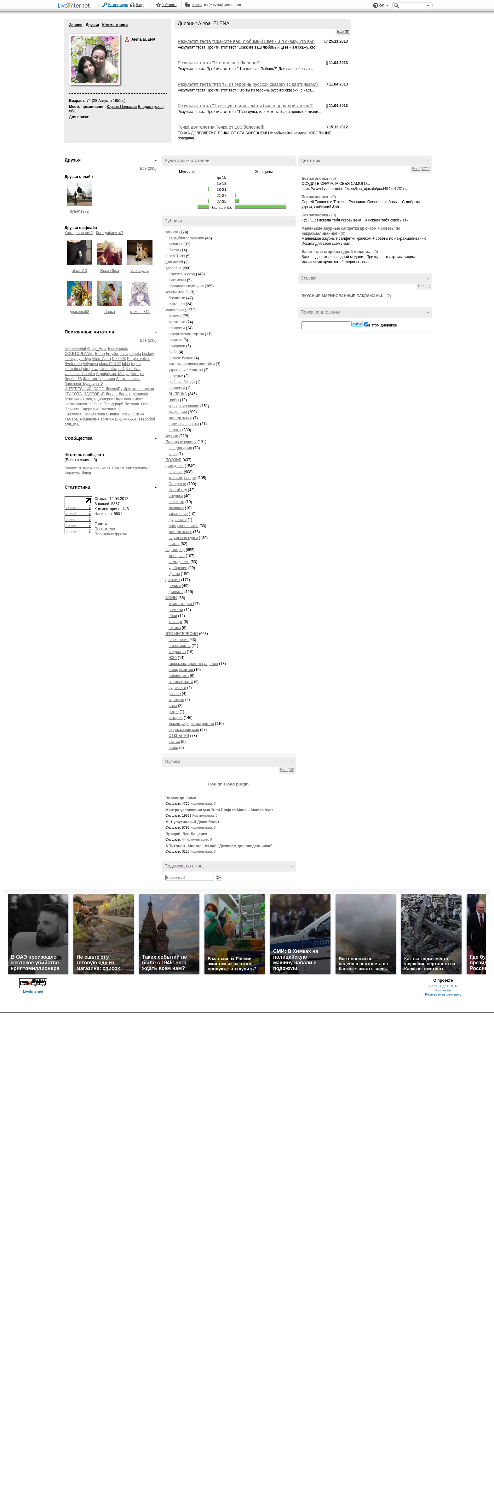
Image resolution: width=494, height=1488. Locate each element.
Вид (384, 6)
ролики (175, 586)
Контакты (443, 990)
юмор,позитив (181, 670)
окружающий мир (184, 729)
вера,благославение (186, 238)
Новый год (178, 490)
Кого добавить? (109, 233)
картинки (176, 699)
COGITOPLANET (79, 353)
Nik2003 (119, 358)
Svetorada (73, 364)
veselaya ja (139, 270)
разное (175, 693)
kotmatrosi (73, 369)
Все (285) (148, 168)
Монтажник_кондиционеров (89, 399)
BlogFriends (118, 348)
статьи (174, 741)
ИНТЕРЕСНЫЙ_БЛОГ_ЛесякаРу (93, 389)
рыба (173, 352)
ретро (174, 711)
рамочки (176, 610)
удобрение (178, 568)
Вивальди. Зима (180, 798)
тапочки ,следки (182, 478)
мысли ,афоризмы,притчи (191, 723)
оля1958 (72, 424)
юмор (173, 747)
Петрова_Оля (136, 404)
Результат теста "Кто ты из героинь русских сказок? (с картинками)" (248, 84)
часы (173, 454)
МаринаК (140, 394)
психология (179, 640)
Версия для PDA (443, 986)
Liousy (70, 358)
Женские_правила (99, 379)
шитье (174, 544)
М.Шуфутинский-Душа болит (192, 822)
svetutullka (109, 369)
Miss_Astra (101, 358)
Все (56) (287, 770)
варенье (176, 376)
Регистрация (118, 5)
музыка (171, 436)
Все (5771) (421, 169)
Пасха (174, 250)
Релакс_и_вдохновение (85, 468)
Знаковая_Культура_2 (84, 384)
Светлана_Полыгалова (85, 414)
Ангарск (137, 374)
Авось (196, 5)
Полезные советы (181, 442)
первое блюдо (181, 358)
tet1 (121, 369)
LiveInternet (75, 6)
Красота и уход (182, 274)
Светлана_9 (110, 409)
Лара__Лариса (118, 394)
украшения (178, 514)
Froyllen (112, 353)
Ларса (109, 311)
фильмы (172, 580)
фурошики (178, 520)
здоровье (173, 268)
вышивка (176, 502)
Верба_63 (73, 379)
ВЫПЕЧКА (178, 394)
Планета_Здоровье (81, 409)
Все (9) (343, 31)
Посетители (105, 529)
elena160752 (110, 364)
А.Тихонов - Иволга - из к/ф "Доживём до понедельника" (218, 846)
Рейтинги (169, 5)
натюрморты (180, 646)
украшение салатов (186, 370)
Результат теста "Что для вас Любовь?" (219, 62)
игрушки (176, 496)
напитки (175, 340)
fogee (136, 364)
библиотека (179, 675)
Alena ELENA (127, 39)
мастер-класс (180, 418)
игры (173, 705)
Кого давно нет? (79, 233)
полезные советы (184, 424)
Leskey (148, 353)
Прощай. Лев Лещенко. (186, 834)
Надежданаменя (128, 399)
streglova (91, 369)
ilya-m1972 (79, 211)
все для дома (180, 448)
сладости (177, 328)
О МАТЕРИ (175, 256)
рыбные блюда (182, 382)
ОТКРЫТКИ (179, 735)
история (176, 717)
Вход (140, 5)
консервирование (184, 406)
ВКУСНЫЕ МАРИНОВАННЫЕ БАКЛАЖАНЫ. (342, 296)
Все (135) (148, 340)
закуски (175, 316)
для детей (174, 262)
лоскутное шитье (183, 526)
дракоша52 (79, 311)
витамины (177, 280)
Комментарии (115, 25)
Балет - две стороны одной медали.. (336, 252)
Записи (76, 25)
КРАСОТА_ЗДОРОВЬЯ (85, 394)
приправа (177, 346)
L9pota (135, 353)
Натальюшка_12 (79, 404)
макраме (176, 508)
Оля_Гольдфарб (109, 404)
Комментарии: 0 (203, 803)
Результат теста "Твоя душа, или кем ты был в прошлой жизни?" (245, 105)
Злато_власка (128, 379)
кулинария (174, 310)
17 (326, 41)
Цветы (174, 574)
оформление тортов (186, 334)
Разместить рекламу (443, 994)
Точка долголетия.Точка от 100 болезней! (221, 127)
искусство (177, 652)
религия (175, 244)
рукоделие (174, 466)
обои (173, 616)
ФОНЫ (171, 598)
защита (171, 232)
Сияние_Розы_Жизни (125, 414)
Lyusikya (84, 358)
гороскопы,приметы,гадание (193, 664)
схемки (175, 628)
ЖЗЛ (173, 658)
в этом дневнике (382, 325)
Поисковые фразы (111, 534)
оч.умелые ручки (183, 538)
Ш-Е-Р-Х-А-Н (126, 419)
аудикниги (177, 687)
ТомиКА (107, 419)
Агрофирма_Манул (112, 374)
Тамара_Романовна (82, 419)
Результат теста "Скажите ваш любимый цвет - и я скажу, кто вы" (246, 41)
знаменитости (181, 681)
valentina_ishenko (80, 374)
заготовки (177, 322)
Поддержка (375, 5)
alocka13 (79, 270)
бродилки (177, 298)
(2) (389, 296)
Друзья (92, 25)
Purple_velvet (138, 358)
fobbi (126, 364)
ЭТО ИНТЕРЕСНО (181, 634)
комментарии (181, 604)
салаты (175, 430)
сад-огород (175, 550)
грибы (174, 400)
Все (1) (424, 286)
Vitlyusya (90, 364)
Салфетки (177, 484)
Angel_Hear (97, 348)
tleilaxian (133, 369)
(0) (333, 178)
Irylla (124, 353)
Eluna (100, 353)
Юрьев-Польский (122, 106)
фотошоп (177, 304)
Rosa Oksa (109, 270)
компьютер (175, 292)
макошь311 (140, 311)
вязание (176, 472)
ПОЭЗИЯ (173, 460)
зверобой (147, 419)
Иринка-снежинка (138, 389)
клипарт (175, 622)
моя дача (177, 556)
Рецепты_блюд (78, 473)
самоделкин (179, 562)
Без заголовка (315, 178)
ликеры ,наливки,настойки (192, 364)
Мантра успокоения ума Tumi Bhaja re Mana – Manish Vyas (219, 810)
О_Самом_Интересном (127, 468)
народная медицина (186, 286)
